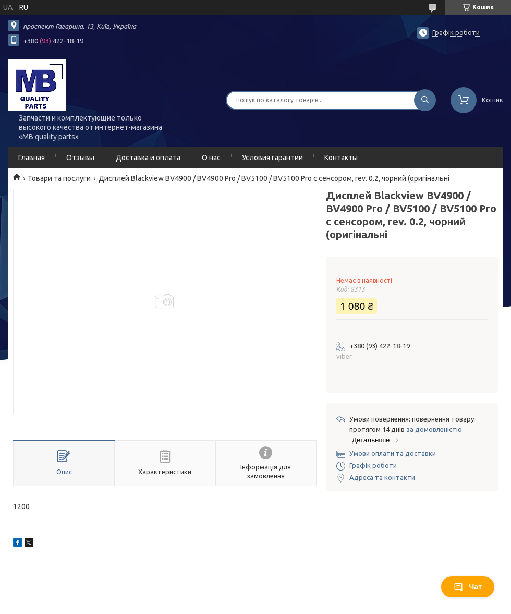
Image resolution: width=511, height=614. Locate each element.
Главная (31, 157)
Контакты (341, 157)
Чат (468, 587)
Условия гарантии (272, 157)
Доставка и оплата (148, 157)
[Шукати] (425, 100)
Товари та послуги (59, 178)
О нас (211, 157)
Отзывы (80, 157)
